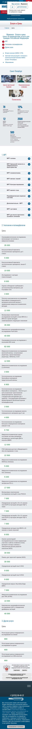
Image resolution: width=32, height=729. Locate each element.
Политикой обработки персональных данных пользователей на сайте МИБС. (15, 711)
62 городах (6, 111)
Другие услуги (9, 47)
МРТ (6, 41)
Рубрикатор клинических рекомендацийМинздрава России (17, 678)
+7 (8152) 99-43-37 (17, 695)
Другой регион (22, 7)
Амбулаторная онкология (15, 19)
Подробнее (17, 670)
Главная (7, 28)
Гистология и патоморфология (13, 44)
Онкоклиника (15, 15)
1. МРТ (4, 154)
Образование (9, 62)
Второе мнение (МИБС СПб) (14, 53)
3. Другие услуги (8, 620)
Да (12, 7)
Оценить (24, 670)
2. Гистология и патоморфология (13, 225)
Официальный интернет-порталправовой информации (17, 675)
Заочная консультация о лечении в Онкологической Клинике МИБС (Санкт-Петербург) (16, 57)
